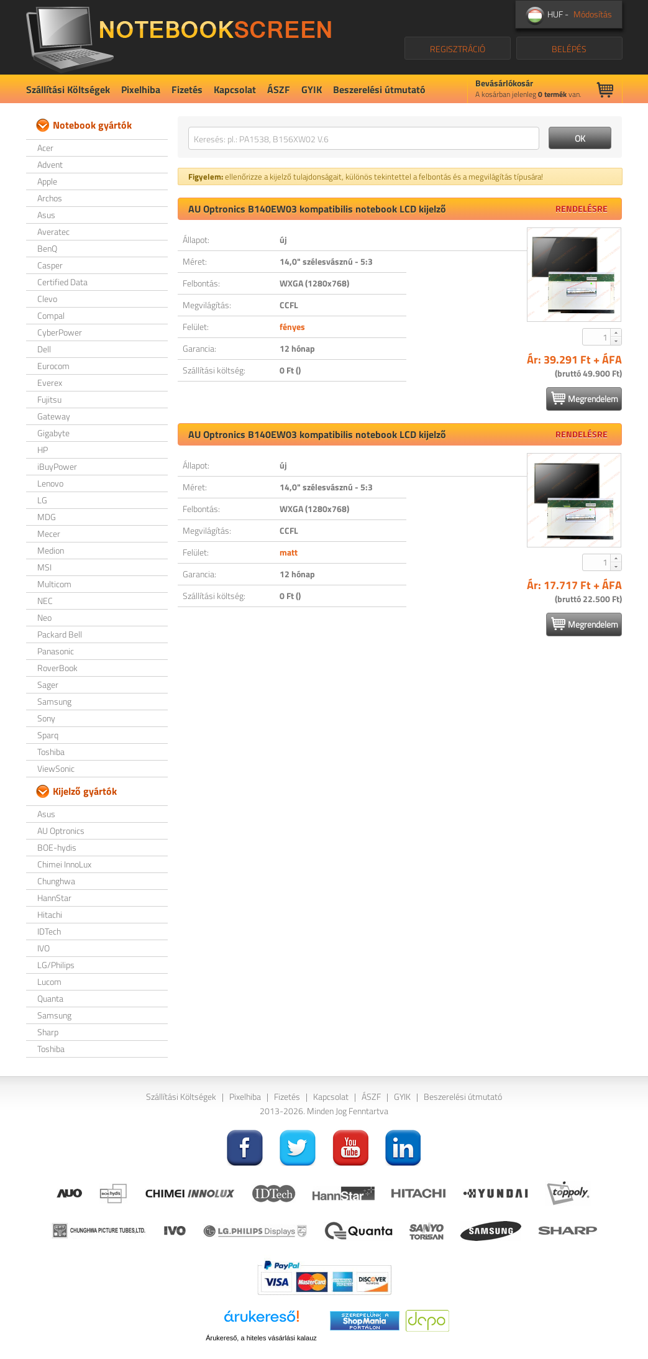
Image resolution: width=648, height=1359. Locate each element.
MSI (44, 567)
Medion (50, 550)
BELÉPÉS (569, 48)
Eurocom (53, 365)
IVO (43, 947)
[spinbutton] (597, 337)
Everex (49, 382)
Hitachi (49, 914)
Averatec (53, 231)
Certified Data (62, 281)
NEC (45, 600)
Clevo (47, 298)
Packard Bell (59, 634)
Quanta (50, 998)
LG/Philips (56, 964)
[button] (615, 332)
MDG (46, 516)
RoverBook (57, 667)
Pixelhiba (140, 89)
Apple (47, 181)
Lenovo (50, 483)
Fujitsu (49, 399)
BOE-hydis (56, 847)
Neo (44, 617)
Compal (51, 315)
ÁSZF (278, 89)
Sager (47, 684)
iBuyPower (57, 466)
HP (42, 449)
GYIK (311, 89)
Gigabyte (53, 432)
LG (42, 499)
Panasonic (55, 650)
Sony (46, 718)
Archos (49, 197)
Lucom (49, 981)
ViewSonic (56, 768)
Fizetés (187, 89)
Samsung (54, 701)
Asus (46, 214)
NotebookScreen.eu (178, 37)
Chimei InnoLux (64, 864)
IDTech (49, 931)
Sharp (47, 1031)
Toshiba (51, 751)
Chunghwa (56, 880)
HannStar (54, 897)
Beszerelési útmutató (379, 89)
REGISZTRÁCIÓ (457, 48)
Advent (50, 164)
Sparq (47, 734)
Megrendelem (584, 398)
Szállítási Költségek (68, 89)
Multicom (54, 583)
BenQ (47, 248)
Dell (44, 348)
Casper (50, 265)
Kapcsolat (235, 89)
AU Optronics (60, 830)
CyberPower (59, 332)
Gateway (53, 416)
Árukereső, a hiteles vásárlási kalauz (261, 1338)
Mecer (48, 533)
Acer (45, 147)
